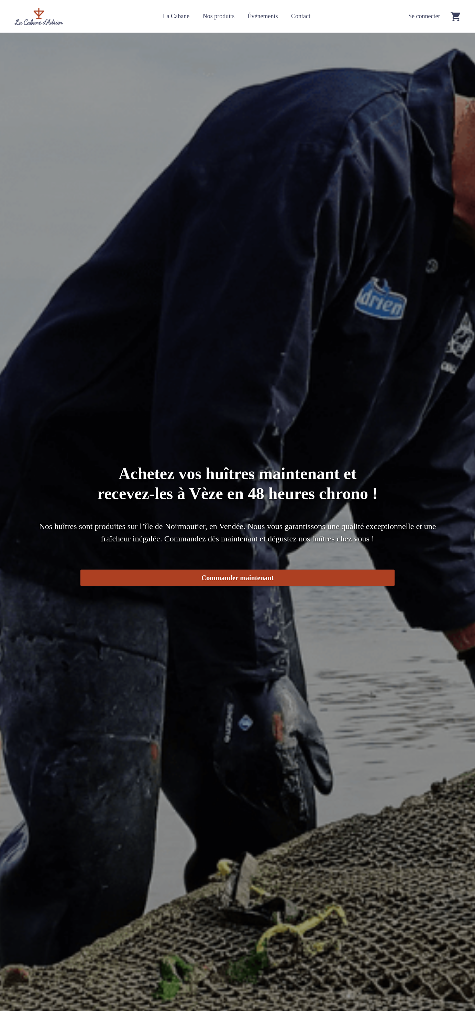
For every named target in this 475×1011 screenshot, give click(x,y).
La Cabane (176, 16)
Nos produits (219, 16)
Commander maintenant (237, 578)
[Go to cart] (455, 16)
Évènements (263, 16)
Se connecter (424, 16)
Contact (300, 16)
